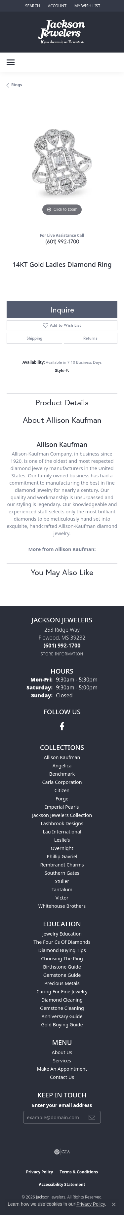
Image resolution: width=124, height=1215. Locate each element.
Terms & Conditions (79, 1172)
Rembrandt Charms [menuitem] (62, 865)
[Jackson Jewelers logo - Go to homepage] (62, 32)
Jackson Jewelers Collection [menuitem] (62, 815)
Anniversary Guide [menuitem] (61, 1016)
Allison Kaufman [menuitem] (62, 757)
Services (62, 1060)
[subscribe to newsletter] (92, 1117)
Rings (16, 85)
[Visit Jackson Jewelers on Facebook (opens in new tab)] (62, 726)
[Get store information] (62, 654)
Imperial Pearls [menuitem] (62, 807)
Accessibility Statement (62, 1184)
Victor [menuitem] (62, 898)
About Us (62, 1052)
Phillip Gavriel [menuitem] (62, 856)
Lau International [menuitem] (62, 831)
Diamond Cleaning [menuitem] (62, 1000)
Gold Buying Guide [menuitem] (62, 1024)
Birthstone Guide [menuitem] (62, 967)
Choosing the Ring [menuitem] (62, 958)
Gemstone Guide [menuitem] (62, 975)
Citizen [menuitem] (62, 790)
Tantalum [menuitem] (62, 889)
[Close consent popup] (114, 1204)
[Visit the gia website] (62, 1152)
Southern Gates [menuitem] (62, 873)
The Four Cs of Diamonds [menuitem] (61, 942)
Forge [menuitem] (62, 798)
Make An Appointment (62, 1069)
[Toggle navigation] (10, 62)
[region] (62, 162)
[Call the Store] (62, 645)
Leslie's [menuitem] (62, 840)
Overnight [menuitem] (62, 848)
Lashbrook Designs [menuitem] (62, 823)
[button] (32, 6)
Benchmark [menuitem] (62, 774)
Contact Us (62, 1077)
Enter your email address (62, 1105)
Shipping (34, 338)
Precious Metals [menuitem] (61, 983)
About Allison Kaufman (62, 420)
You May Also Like (62, 572)
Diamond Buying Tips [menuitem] (62, 950)
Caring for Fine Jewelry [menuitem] (61, 991)
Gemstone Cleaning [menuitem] (62, 1008)
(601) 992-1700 (62, 241)
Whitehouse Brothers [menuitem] (62, 906)
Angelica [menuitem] (62, 765)
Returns (90, 338)
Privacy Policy (39, 1172)
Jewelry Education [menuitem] (62, 934)
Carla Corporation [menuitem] (62, 782)
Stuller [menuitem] (62, 881)
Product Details (62, 402)
